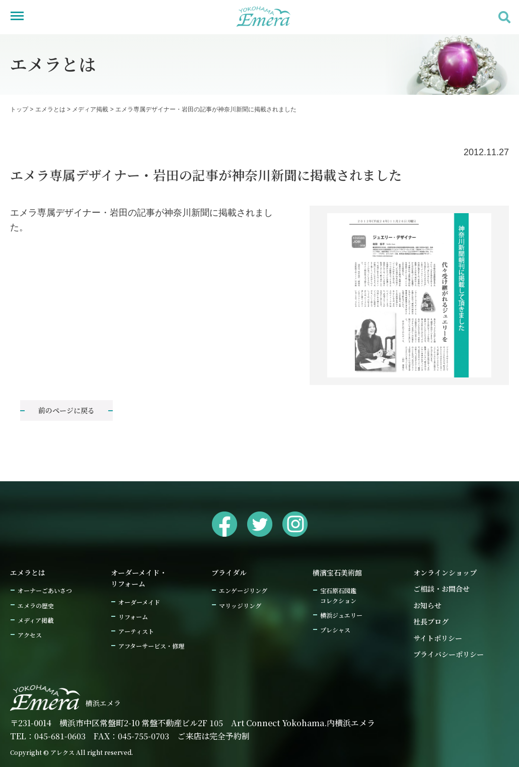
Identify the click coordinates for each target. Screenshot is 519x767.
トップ (19, 109)
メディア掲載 (90, 109)
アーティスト (136, 631)
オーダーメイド (139, 602)
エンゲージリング (243, 590)
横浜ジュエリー (341, 615)
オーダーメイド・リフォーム (139, 578)
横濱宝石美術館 (337, 572)
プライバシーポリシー (448, 654)
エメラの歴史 (36, 605)
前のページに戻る (66, 410)
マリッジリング (240, 605)
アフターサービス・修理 (151, 646)
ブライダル (229, 572)
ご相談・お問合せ (441, 589)
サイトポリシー (437, 638)
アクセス (30, 634)
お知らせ (427, 605)
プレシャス (335, 629)
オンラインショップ (445, 572)
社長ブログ (431, 621)
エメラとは (50, 109)
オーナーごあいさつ (45, 590)
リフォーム (133, 616)
